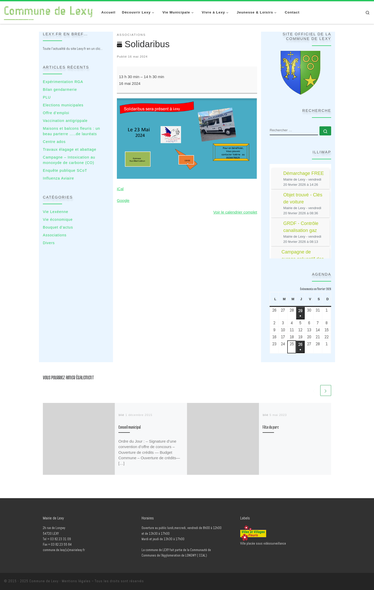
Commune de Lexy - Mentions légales (60, 581)
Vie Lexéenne (55, 212)
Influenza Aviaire (58, 178)
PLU (47, 97)
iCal (120, 189)
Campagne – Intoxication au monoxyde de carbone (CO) (69, 160)
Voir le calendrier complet (235, 212)
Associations (54, 235)
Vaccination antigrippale (65, 121)
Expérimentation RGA (63, 82)
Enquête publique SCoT (65, 170)
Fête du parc (271, 427)
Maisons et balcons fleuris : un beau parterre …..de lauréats (71, 131)
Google (123, 200)
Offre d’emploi (56, 113)
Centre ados (54, 142)
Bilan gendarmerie (60, 89)
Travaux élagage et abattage (69, 149)
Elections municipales (63, 105)
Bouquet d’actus (58, 227)
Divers (49, 243)
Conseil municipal (129, 427)
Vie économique (58, 219)
